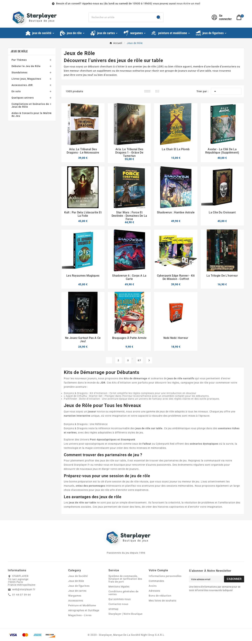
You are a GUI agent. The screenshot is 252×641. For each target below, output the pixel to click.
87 (139, 360)
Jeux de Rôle (19, 51)
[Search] (158, 17)
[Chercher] (121, 17)
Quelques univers (23, 97)
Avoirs (153, 585)
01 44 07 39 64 (21, 594)
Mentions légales (119, 586)
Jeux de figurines (79, 585)
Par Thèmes (19, 59)
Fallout (146, 443)
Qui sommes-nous (119, 599)
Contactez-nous (118, 604)
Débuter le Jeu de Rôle (26, 66)
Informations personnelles (165, 576)
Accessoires (75, 600)
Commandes (156, 581)
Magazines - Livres (80, 615)
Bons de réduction (160, 595)
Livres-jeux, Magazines (26, 78)
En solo (16, 91)
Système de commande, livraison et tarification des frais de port (125, 579)
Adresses (154, 590)
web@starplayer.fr (23, 589)
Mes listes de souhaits (162, 600)
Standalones (19, 72)
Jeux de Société (78, 576)
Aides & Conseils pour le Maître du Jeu (32, 114)
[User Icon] (222, 17)
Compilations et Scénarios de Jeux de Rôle (30, 105)
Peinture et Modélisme (82, 605)
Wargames (74, 595)
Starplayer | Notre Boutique (125, 613)
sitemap (113, 609)
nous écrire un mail (188, 3)
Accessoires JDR (22, 85)
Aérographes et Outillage (83, 610)
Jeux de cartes (77, 590)
